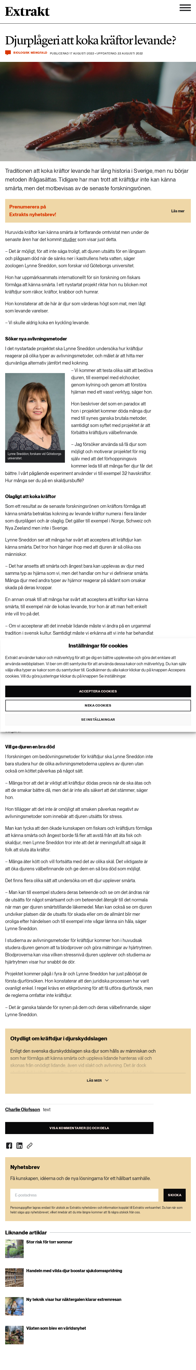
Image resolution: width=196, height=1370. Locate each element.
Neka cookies (98, 705)
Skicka (174, 1195)
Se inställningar (98, 719)
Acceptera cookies (98, 691)
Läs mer (94, 1080)
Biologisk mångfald (30, 52)
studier (69, 239)
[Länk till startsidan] (27, 13)
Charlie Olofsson (22, 1109)
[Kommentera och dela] (8, 52)
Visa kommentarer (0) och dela (79, 1128)
